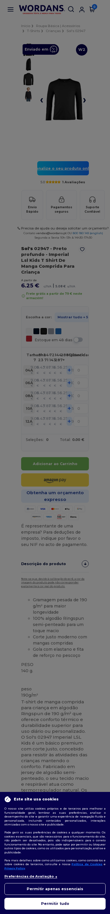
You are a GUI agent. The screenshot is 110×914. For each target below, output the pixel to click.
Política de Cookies (87, 864)
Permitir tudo (55, 903)
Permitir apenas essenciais (55, 889)
